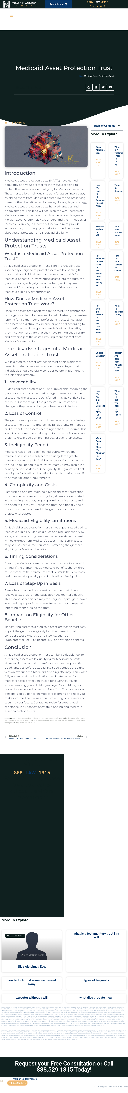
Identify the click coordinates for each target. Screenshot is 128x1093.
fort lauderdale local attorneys (109, 1023)
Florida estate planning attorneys (78, 1023)
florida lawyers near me (94, 1023)
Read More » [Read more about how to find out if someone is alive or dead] (98, 427)
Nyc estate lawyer (121, 1035)
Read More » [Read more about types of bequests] (117, 200)
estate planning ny (106, 1030)
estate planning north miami (62, 1023)
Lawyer (26, 5)
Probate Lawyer (12, 1021)
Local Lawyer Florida (114, 1010)
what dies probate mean (96, 997)
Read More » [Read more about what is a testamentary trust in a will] (117, 174)
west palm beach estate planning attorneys (66, 1018)
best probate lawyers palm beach (115, 1021)
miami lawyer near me (31, 1025)
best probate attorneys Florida (83, 1021)
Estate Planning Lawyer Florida (72, 1007)
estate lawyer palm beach (9, 1023)
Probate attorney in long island (46, 1037)
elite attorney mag (108, 1012)
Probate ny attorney (52, 1039)
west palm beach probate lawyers (60, 1020)
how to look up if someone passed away (31, 982)
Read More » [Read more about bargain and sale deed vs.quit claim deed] (117, 380)
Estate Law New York (37, 1030)
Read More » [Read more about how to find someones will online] (117, 280)
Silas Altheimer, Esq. (101, 150)
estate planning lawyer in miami (45, 1023)
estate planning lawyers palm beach (21, 1016)
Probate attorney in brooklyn (29, 1037)
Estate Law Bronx (83, 1030)
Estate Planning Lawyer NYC (43, 1007)
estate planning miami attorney (47, 1014)
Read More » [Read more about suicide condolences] (98, 365)
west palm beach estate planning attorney (89, 1018)
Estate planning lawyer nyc (12, 1035)
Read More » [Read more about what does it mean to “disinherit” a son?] (98, 468)
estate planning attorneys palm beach (100, 1016)
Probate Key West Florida (18, 1012)
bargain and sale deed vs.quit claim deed (118, 362)
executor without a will (32, 997)
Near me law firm (110, 1035)
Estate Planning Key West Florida (34, 1012)
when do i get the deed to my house (118, 403)
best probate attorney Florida (66, 1021)
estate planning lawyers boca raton (40, 1016)
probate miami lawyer (44, 1025)
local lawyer (63, 1012)
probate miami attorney (62, 1014)
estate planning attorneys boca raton (80, 1016)
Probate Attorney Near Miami (54, 1009)
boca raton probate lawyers (25, 1020)
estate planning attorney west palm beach (19, 1018)
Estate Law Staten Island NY (9, 1030)
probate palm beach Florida (57, 1025)
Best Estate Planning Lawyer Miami (102, 1009)
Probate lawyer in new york (12, 1039)
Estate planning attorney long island (33, 1032)
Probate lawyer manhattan (39, 1039)
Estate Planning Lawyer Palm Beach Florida (47, 1010)
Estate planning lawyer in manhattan (63, 1033)
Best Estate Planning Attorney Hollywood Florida (22, 1010)
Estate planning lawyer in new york (82, 1033)
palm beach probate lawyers (77, 1020)
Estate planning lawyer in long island (43, 1033)
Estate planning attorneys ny (70, 1032)
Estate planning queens (70, 1035)
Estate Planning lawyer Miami (101, 1010)
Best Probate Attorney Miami (70, 1009)
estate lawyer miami (112, 1014)
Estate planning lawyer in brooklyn (24, 1033)
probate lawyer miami (100, 1014)
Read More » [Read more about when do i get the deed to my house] (117, 424)
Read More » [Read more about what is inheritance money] (117, 324)
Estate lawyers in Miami (97, 1025)
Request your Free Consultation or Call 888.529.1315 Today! (64, 1066)
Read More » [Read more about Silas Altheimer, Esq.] (98, 162)
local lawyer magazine (83, 1012)
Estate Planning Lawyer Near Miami (17, 1009)
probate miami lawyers (75, 1014)
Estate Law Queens (63, 1030)
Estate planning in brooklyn (85, 1032)
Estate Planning (24, 3)
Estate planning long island (42, 1035)
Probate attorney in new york (78, 1037)
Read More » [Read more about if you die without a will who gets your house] (98, 342)
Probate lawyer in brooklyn (106, 1037)
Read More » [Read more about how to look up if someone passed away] (98, 215)
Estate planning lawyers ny (27, 1035)
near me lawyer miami (88, 1014)
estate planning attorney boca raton (60, 1016)
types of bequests (96, 980)
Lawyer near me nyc (81, 1035)
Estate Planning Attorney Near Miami (37, 1009)
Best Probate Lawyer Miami (85, 1009)
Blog (81, 76)
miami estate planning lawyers (17, 1025)
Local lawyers (91, 1035)
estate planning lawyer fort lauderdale (26, 1023)
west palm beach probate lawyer (42, 1020)
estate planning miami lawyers (31, 1014)
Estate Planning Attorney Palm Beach (68, 1010)
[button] (11, 15)
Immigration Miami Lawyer (86, 1010)
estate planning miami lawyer (14, 1014)
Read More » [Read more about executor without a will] (98, 245)
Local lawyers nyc (100, 1035)
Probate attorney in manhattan (62, 1037)
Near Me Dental (84, 1007)
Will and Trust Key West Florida (51, 1012)
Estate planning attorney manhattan (52, 1032)
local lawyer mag (72, 1012)
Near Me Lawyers (93, 1007)
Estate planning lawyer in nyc (100, 1033)
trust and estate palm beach (72, 1025)
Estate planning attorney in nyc (15, 1032)
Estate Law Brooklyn (73, 1030)
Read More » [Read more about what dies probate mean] (117, 245)
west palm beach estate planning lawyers (112, 1018)
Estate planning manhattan (56, 1035)
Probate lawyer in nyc (26, 1039)
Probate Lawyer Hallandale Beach (107, 1007)
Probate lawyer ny (17, 1037)
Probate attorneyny (7, 1037)
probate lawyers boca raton (107, 1020)
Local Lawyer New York (94, 1030)
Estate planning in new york (100, 1032)
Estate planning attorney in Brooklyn (67, 1039)
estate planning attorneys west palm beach (42, 1018)
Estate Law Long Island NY (50, 1030)
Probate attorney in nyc (92, 1037)
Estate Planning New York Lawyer (10, 1007)
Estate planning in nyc (114, 1032)
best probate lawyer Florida (98, 1021)
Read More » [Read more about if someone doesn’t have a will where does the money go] (98, 295)
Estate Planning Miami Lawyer (27, 1007)
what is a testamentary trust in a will (96, 935)
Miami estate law (85, 1025)
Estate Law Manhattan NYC (24, 1030)
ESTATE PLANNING (15, 122)
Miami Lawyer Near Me (57, 1007)
